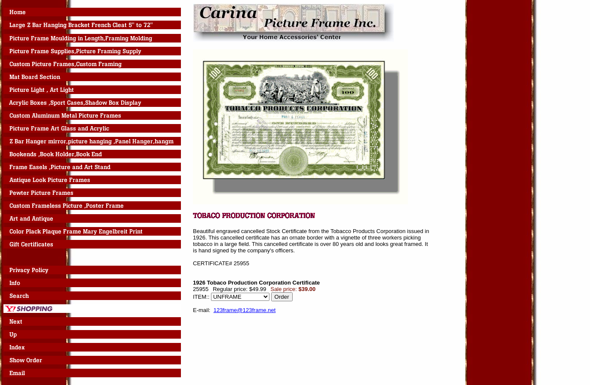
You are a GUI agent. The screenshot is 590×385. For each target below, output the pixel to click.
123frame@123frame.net (245, 310)
